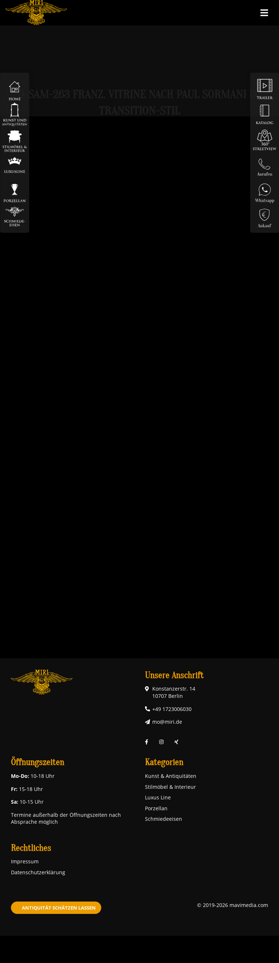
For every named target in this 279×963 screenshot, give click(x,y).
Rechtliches (31, 848)
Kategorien (164, 762)
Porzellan (156, 808)
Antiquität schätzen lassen (59, 907)
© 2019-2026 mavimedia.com (232, 905)
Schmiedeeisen (163, 818)
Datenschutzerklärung (38, 872)
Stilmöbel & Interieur (170, 786)
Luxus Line (158, 797)
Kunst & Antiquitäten (170, 775)
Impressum (25, 861)
